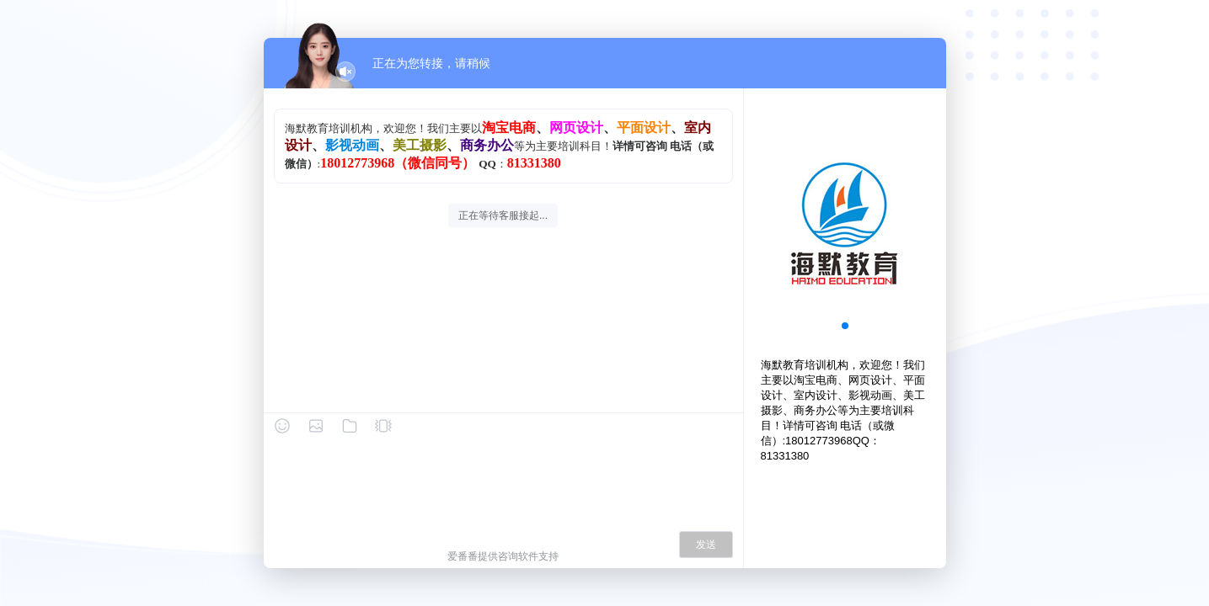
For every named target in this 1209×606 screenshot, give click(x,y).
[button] (845, 325)
